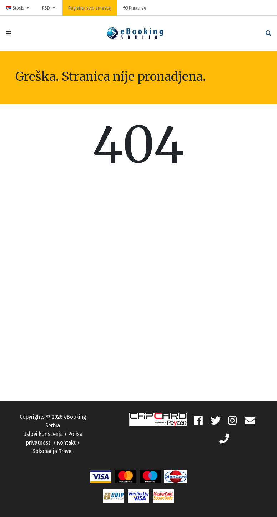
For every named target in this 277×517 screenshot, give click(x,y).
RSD (46, 8)
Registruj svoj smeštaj (89, 8)
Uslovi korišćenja (43, 434)
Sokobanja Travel (52, 451)
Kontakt (66, 442)
